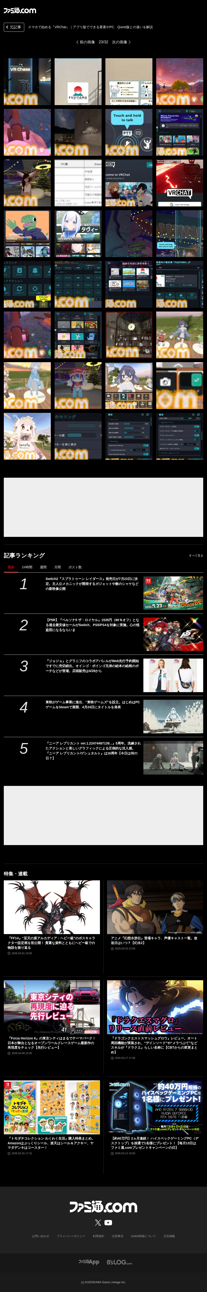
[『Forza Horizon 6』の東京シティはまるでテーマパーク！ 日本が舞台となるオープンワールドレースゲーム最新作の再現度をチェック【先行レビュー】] (52, 1007)
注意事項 (117, 1236)
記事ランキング (24, 555)
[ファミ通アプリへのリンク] (89, 1262)
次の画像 (119, 42)
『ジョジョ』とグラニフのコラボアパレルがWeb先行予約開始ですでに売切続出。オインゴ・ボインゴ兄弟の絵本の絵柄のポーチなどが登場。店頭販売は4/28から (92, 666)
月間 (57, 567)
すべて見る (196, 555)
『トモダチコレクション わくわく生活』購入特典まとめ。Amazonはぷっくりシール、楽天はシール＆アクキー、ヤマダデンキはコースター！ (51, 1142)
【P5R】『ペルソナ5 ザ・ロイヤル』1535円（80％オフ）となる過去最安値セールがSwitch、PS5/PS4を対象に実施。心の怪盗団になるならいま (93, 625)
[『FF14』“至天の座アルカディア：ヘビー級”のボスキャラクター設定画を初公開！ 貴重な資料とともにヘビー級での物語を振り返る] (52, 907)
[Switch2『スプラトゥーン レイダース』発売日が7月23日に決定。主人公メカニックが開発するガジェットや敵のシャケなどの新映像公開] (173, 593)
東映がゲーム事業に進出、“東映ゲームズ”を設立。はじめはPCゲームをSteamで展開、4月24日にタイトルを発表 (93, 704)
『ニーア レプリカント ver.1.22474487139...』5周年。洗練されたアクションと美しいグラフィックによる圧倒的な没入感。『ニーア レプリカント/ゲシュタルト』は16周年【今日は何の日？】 (93, 750)
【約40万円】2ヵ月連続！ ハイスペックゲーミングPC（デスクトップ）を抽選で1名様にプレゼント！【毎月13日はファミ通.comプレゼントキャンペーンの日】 (154, 1142)
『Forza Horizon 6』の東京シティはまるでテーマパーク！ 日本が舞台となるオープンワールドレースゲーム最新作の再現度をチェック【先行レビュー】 (52, 1042)
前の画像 (87, 42)
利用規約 (98, 1236)
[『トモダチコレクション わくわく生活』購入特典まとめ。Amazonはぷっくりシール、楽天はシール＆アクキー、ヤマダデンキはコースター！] (52, 1107)
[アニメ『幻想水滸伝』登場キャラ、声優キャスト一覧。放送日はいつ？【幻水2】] (155, 907)
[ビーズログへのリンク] (119, 1262)
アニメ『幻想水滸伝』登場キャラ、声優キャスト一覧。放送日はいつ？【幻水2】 (154, 940)
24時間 (27, 567)
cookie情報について (143, 1236)
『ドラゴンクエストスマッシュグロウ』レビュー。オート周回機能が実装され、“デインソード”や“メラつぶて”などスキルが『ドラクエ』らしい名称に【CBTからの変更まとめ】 (154, 1045)
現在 (11, 567)
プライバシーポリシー (71, 1236)
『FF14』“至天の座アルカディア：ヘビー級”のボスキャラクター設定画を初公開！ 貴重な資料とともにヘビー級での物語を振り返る (51, 942)
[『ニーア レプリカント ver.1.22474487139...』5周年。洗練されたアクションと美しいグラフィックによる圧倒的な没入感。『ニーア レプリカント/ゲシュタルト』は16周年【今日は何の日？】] (173, 758)
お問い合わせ (40, 1236)
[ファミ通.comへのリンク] (20, 10)
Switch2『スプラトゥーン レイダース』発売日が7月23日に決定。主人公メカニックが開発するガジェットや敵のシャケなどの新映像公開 (92, 584)
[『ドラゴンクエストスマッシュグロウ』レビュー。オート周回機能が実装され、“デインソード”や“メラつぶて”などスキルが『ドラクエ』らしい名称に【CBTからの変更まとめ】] (155, 1007)
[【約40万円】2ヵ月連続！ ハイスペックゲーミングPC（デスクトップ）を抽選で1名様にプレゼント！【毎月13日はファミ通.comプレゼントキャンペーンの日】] (155, 1107)
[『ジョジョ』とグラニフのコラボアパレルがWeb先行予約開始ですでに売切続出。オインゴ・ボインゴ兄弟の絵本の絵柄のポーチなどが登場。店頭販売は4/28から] (173, 675)
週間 (43, 567)
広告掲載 (169, 1236)
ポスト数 (75, 567)
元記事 (13, 27)
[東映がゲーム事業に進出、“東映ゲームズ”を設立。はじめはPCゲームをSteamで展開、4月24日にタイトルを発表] (173, 716)
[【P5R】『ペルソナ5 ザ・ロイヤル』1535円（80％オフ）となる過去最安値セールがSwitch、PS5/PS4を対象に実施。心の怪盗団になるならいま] (173, 634)
